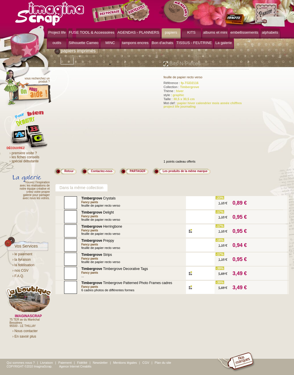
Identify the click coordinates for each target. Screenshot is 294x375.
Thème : (174, 91)
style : (174, 95)
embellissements (244, 32)
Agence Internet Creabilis (75, 366)
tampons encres (135, 43)
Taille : (179, 99)
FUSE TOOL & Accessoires (91, 32)
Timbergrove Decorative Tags (114, 269)
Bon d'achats (162, 43)
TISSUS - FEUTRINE (194, 43)
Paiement (65, 362)
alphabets (270, 32)
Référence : (181, 83)
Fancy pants (89, 202)
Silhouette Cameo (83, 43)
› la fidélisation (23, 265)
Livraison (46, 362)
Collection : (181, 87)
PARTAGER (137, 171)
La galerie (224, 43)
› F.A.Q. (18, 276)
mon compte (236, 19)
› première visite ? (23, 153)
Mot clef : (203, 104)
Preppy (97, 241)
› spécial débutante (24, 161)
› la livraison (21, 260)
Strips (96, 255)
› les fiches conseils (24, 157)
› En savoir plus (24, 336)
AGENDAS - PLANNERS (138, 32)
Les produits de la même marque (185, 171)
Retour (69, 171)
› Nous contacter (25, 331)
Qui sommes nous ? (21, 362)
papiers (171, 32)
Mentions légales (125, 362)
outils (57, 43)
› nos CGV (20, 271)
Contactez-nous (101, 171)
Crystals (98, 198)
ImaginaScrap (49, 13)
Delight (97, 212)
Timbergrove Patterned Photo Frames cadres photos (126, 285)
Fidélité (82, 362)
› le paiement (22, 254)
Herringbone (101, 226)
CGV (145, 362)
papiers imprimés (78, 50)
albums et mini (215, 32)
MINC (110, 43)
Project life (57, 32)
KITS (191, 32)
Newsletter (100, 362)
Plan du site (163, 362)
